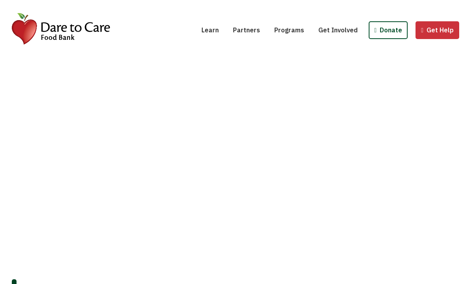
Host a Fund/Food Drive (359, 7)
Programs (289, 30)
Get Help (437, 30)
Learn (210, 30)
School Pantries (303, 7)
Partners (246, 30)
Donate (388, 30)
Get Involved (338, 30)
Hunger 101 (223, 7)
